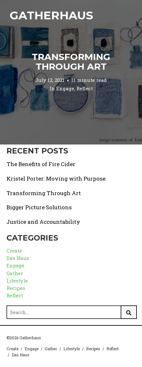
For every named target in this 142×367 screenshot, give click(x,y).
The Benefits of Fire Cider (40, 164)
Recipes (15, 288)
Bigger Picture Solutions (39, 207)
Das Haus (17, 258)
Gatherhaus (51, 15)
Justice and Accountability (43, 221)
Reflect (84, 88)
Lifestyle (17, 280)
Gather (14, 273)
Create (14, 250)
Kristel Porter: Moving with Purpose (55, 178)
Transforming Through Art (71, 61)
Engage (65, 88)
